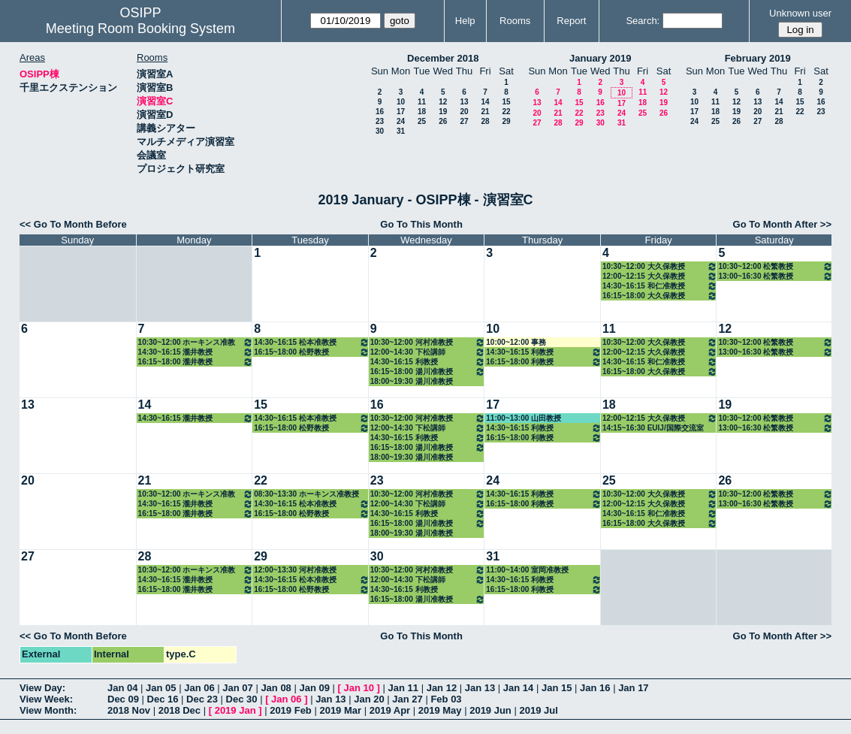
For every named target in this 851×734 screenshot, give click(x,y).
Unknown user (800, 13)
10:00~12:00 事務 (516, 342)
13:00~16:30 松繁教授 (775, 276)
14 (485, 102)
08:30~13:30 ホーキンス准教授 (306, 494)
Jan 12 (442, 687)
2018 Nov (128, 710)
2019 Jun (490, 710)
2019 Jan (235, 710)
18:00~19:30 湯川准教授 (411, 381)
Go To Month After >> (782, 224)
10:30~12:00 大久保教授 (660, 266)
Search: (642, 20)
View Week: (46, 699)
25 (422, 121)
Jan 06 (199, 687)
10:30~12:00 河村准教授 (428, 342)
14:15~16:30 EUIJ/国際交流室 (653, 428)
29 (506, 121)
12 (443, 102)
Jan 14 (518, 687)
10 (401, 102)
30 (380, 131)
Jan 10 (359, 687)
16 (380, 111)
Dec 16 (163, 699)
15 (506, 102)
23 (380, 121)
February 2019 (758, 58)
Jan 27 (407, 699)
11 (422, 102)
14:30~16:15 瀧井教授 (196, 352)
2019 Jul (538, 710)
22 (506, 111)
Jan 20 (369, 699)
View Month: (48, 710)
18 (422, 111)
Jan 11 (403, 687)
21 (485, 111)
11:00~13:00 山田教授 (523, 418)
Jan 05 (161, 687)
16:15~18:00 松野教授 (312, 352)
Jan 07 (237, 687)
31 (401, 131)
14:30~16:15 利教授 (428, 362)
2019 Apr (390, 710)
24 (401, 121)
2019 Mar (340, 710)
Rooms (514, 20)
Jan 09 (314, 687)
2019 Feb (291, 710)
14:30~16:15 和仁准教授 (660, 286)
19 (443, 111)
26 (443, 121)
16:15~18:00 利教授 (544, 362)
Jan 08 (276, 687)
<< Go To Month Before (73, 224)
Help (465, 20)
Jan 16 (595, 687)
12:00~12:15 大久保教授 (660, 276)
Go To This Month (421, 224)
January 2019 (600, 58)
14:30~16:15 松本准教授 (312, 342)
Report (571, 20)
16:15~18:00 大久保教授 (660, 296)
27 (464, 121)
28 (485, 121)
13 (464, 102)
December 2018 (442, 58)
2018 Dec (179, 710)
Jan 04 (122, 687)
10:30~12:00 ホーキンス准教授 (196, 342)
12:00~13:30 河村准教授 (295, 570)
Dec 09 (123, 699)
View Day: (42, 687)
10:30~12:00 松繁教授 (775, 266)
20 (464, 111)
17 (401, 111)
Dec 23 (202, 699)
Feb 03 (445, 699)
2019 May (440, 710)
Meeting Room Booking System (140, 28)
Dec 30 (242, 699)
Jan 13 (480, 687)
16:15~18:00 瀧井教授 (196, 362)
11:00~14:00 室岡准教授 (527, 570)
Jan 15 (557, 687)
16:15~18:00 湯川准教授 (428, 371)
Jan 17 (633, 687)
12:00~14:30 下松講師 (428, 352)
